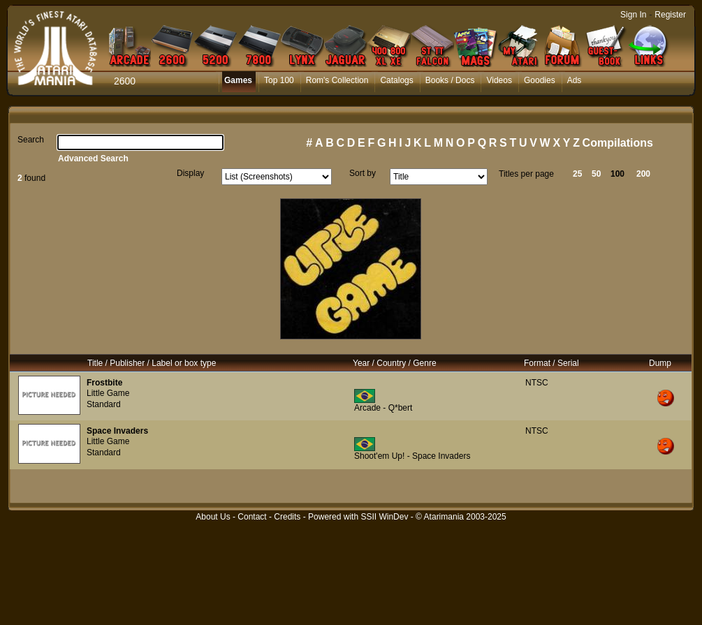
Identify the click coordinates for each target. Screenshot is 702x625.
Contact (251, 517)
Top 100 (279, 80)
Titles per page (526, 174)
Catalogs (396, 80)
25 (577, 174)
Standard (104, 404)
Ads (574, 80)
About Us (213, 517)
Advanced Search (93, 158)
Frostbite (104, 383)
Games (238, 80)
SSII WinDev (384, 517)
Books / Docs (450, 80)
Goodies (539, 80)
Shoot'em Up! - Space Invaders (412, 456)
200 (643, 174)
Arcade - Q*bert (383, 408)
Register (670, 15)
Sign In (633, 15)
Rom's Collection (337, 80)
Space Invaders (117, 431)
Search (30, 140)
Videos (498, 80)
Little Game (108, 393)
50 (596, 174)
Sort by (362, 173)
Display (190, 173)
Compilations (618, 143)
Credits (287, 517)
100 (617, 174)
